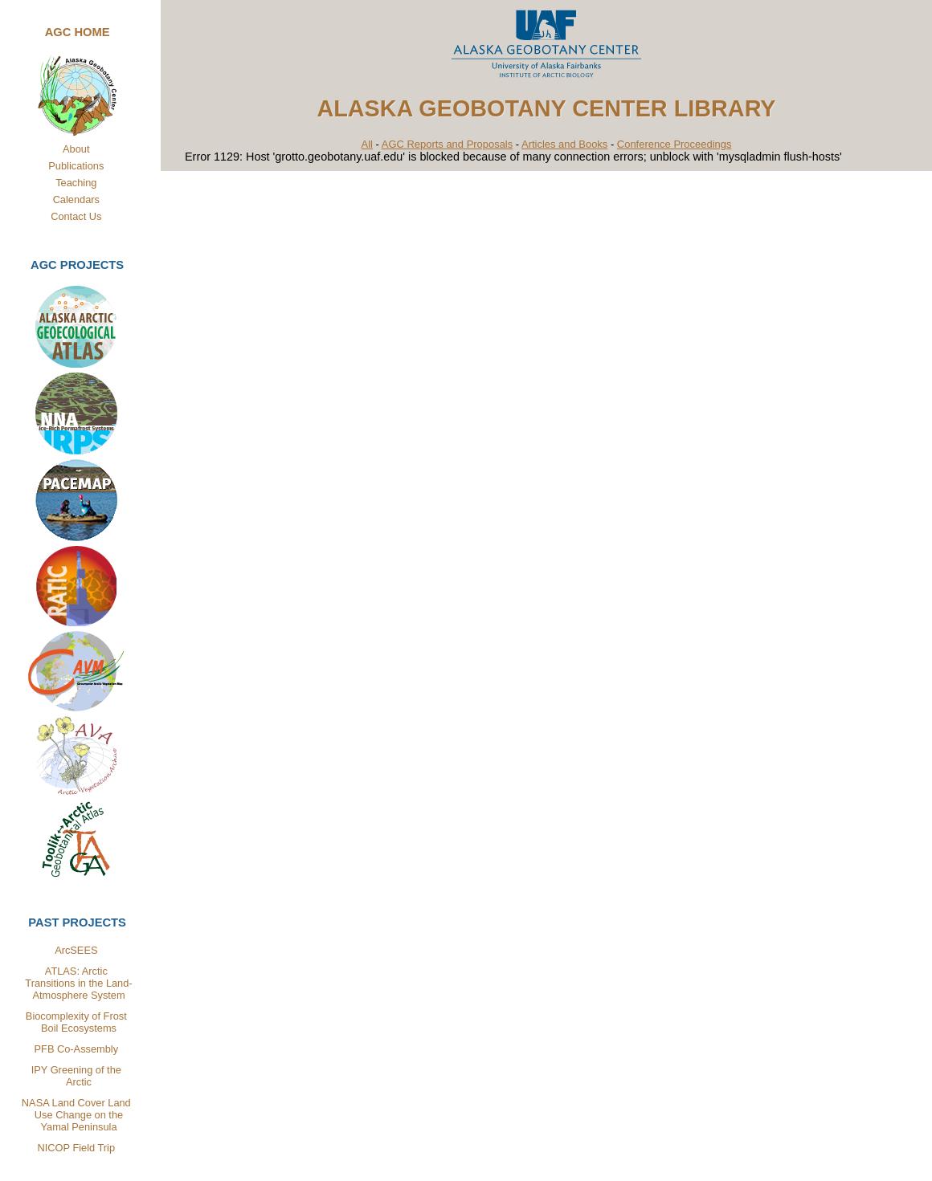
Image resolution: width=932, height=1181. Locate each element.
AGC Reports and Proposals (447, 144)
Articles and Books (564, 144)
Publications (76, 166)
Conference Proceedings (674, 144)
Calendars (76, 199)
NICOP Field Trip (76, 1148)
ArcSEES (76, 950)
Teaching (75, 183)
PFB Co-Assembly (77, 1049)
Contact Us (76, 216)
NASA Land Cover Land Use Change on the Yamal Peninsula (77, 1115)
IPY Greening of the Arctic (76, 1076)
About (76, 149)
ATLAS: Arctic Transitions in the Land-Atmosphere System (78, 983)
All (367, 144)
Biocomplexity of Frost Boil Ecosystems (76, 1022)
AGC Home (77, 32)
